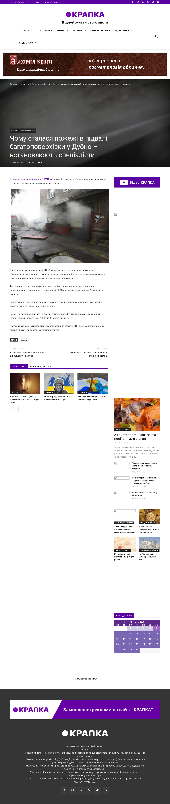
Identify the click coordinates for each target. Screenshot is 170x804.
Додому (13, 84)
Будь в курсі (28, 42)
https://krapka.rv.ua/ (108, 762)
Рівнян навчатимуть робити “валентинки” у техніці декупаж (144, 466)
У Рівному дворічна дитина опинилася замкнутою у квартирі (124, 529)
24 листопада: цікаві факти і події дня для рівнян (136, 437)
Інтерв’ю (79, 30)
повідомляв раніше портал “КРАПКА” (33, 179)
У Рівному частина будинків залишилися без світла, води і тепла (24, 399)
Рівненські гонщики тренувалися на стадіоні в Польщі (89, 354)
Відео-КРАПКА (137, 182)
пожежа (23, 340)
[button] (156, 36)
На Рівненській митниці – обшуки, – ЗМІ (148, 557)
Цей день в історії (122, 430)
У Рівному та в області (27, 130)
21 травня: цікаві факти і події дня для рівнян (124, 557)
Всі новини (124, 585)
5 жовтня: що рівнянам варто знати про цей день (149, 529)
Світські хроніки (100, 30)
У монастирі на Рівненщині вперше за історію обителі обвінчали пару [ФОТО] (144, 480)
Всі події (137, 663)
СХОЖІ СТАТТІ (19, 366)
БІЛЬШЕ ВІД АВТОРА (40, 366)
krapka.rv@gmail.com (105, 778)
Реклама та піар (86, 678)
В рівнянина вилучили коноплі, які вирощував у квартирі (27, 354)
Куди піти (122, 30)
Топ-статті (26, 30)
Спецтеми (44, 30)
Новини (63, 30)
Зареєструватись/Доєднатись (48, 2)
